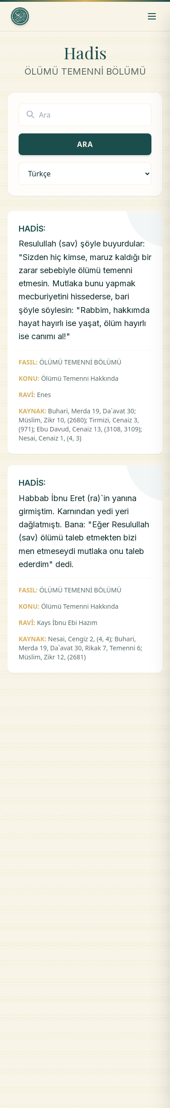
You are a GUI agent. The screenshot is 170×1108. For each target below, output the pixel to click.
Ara (85, 144)
